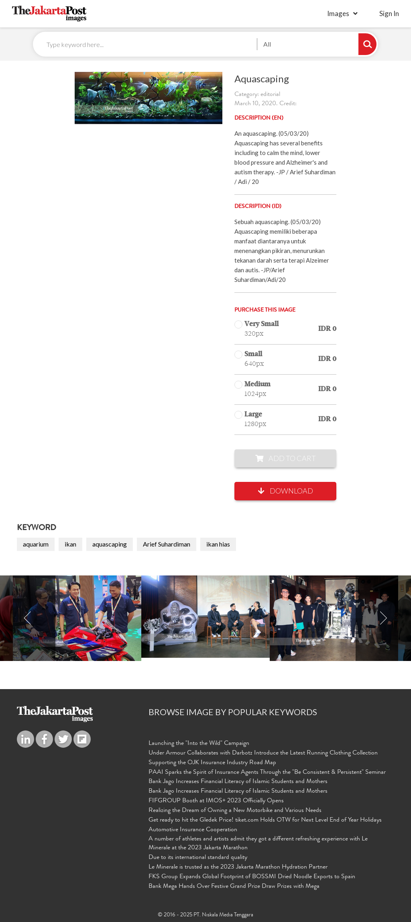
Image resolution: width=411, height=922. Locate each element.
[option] (205, 616)
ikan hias (218, 544)
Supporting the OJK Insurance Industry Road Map (212, 763)
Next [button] (383, 618)
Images (338, 13)
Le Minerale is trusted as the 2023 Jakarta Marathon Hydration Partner (238, 867)
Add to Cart (285, 458)
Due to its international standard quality (198, 858)
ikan (70, 544)
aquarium (36, 544)
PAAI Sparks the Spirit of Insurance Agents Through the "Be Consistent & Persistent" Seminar (267, 772)
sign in (389, 13)
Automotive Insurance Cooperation (193, 830)
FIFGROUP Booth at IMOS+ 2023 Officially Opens (216, 801)
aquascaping (109, 544)
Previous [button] (27, 618)
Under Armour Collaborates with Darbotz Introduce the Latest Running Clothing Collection (263, 753)
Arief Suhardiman (166, 544)
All (267, 44)
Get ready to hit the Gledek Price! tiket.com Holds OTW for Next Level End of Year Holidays (265, 820)
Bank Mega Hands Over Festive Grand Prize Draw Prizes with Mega (234, 886)
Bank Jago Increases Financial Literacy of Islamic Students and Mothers (238, 782)
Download (285, 490)
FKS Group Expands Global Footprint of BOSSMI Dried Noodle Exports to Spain (252, 877)
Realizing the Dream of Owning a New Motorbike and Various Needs (235, 811)
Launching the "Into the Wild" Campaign (199, 743)
